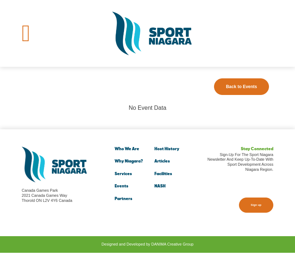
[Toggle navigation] (26, 33)
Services (123, 174)
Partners (123, 199)
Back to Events (241, 86)
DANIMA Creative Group (172, 244)
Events (121, 186)
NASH (160, 186)
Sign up (256, 205)
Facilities (163, 174)
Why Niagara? (129, 161)
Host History (166, 149)
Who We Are (127, 149)
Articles (162, 161)
